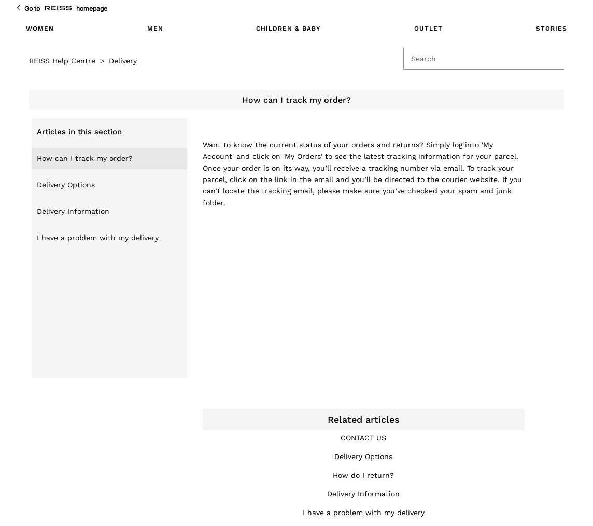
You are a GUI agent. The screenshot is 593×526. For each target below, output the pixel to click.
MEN (155, 28)
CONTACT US (363, 438)
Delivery (123, 61)
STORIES (551, 28)
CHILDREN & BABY (288, 28)
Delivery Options (66, 185)
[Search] (488, 58)
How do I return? (363, 475)
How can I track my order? (85, 158)
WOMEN (40, 28)
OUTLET (428, 28)
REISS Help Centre (62, 61)
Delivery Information (73, 211)
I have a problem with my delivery (98, 237)
